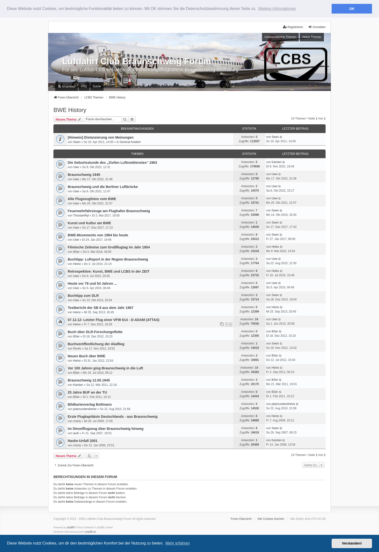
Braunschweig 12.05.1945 (89, 380)
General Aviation (130, 141)
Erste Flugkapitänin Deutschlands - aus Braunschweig (113, 416)
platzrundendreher (85, 408)
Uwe (76, 166)
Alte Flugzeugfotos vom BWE (92, 198)
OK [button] (352, 9)
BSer (76, 251)
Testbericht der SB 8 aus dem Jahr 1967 (100, 307)
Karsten (277, 162)
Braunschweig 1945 (84, 174)
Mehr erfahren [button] (177, 543)
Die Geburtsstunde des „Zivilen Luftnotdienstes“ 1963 (112, 162)
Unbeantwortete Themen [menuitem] (280, 36)
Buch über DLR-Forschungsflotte (95, 331)
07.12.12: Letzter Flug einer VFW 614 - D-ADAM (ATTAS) (113, 319)
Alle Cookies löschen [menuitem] (270, 518)
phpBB (70, 527)
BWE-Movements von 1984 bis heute (98, 235)
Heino (77, 263)
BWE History (69, 109)
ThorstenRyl (81, 215)
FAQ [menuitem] (84, 86)
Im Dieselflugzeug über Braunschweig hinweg (105, 428)
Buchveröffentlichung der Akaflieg (96, 343)
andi (76, 432)
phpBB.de (90, 531)
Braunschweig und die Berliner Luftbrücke (103, 186)
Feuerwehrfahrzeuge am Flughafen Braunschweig (109, 210)
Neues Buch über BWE (86, 356)
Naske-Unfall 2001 (82, 440)
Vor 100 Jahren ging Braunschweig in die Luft (105, 368)
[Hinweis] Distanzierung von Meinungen (101, 137)
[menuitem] (66, 86)
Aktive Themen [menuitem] (311, 36)
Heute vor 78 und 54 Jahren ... (92, 283)
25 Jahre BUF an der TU (87, 392)
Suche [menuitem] (97, 86)
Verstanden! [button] (352, 543)
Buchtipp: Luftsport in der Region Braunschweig (108, 259)
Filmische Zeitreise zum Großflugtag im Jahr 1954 (109, 247)
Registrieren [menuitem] (293, 26)
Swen (76, 141)
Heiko (275, 246)
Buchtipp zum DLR (83, 295)
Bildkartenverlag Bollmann (90, 404)
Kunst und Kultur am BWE (89, 222)
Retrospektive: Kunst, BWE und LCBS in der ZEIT (108, 271)
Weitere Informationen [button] (277, 9)
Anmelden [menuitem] (317, 26)
